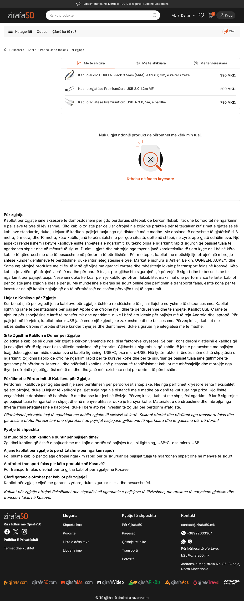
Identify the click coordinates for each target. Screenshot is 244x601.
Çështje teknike (134, 542)
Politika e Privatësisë (21, 540)
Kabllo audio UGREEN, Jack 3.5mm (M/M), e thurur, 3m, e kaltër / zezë (134, 75)
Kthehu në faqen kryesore (150, 178)
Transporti (130, 550)
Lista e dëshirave (76, 542)
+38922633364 (197, 533)
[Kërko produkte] (99, 15)
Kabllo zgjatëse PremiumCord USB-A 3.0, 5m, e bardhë (122, 102)
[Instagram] (24, 532)
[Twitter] (15, 532)
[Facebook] (7, 532)
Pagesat (128, 533)
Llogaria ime (72, 550)
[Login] (225, 15)
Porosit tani (45, 420)
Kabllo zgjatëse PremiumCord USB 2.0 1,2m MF (116, 89)
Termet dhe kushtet (19, 548)
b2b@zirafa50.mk (195, 555)
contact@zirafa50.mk (198, 525)
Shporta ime (72, 525)
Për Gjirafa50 (132, 525)
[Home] (6, 50)
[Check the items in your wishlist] (201, 15)
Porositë (128, 559)
